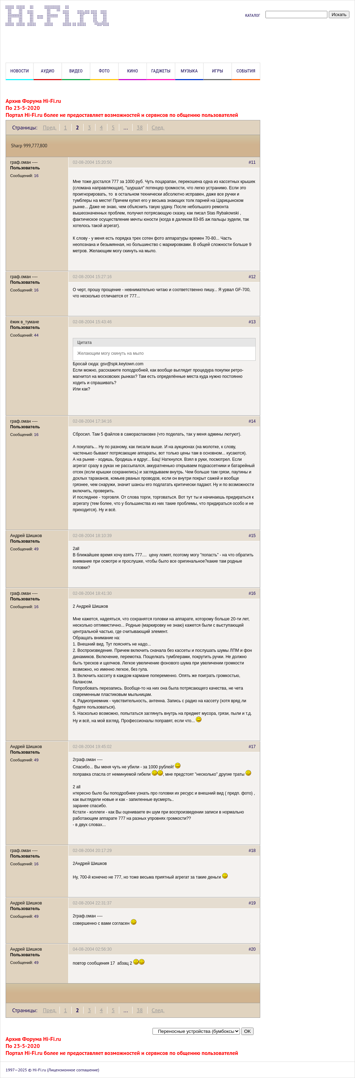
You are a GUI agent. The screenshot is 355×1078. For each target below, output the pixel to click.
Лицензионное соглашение (73, 1069)
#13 (252, 321)
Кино (132, 70)
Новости (19, 70)
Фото (104, 70)
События (245, 70)
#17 (252, 746)
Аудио (48, 70)
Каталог (252, 15)
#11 (252, 162)
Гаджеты (161, 70)
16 (36, 176)
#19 (252, 903)
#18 (252, 850)
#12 (252, 276)
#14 (252, 421)
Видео (76, 70)
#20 (252, 949)
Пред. (49, 127)
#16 (252, 593)
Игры (217, 70)
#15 (252, 535)
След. (158, 127)
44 (36, 335)
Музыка (189, 70)
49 (36, 549)
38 (140, 127)
